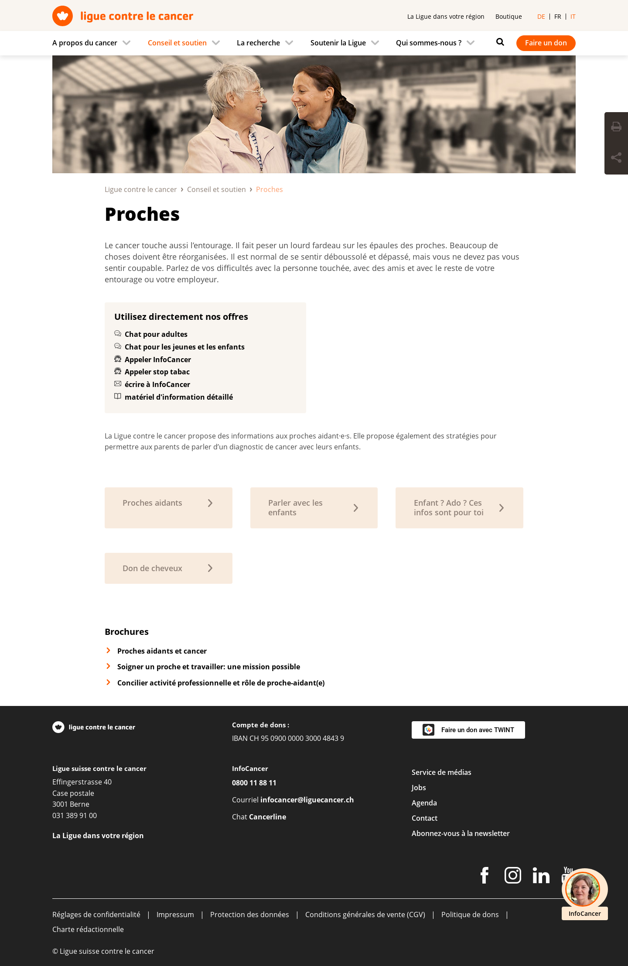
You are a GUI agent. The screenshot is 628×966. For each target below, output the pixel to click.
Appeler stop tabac (157, 372)
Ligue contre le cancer (141, 189)
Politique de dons (470, 914)
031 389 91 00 (74, 815)
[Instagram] (513, 877)
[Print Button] (616, 128)
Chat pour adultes (156, 334)
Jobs (419, 787)
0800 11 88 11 (254, 783)
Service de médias (441, 772)
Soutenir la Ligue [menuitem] (338, 43)
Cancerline (267, 817)
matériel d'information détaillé (179, 397)
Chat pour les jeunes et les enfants (185, 347)
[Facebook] (484, 877)
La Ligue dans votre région (446, 16)
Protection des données (249, 914)
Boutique (508, 16)
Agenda (424, 803)
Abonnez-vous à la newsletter (461, 833)
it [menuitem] (573, 16)
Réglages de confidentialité (96, 914)
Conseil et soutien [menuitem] (177, 43)
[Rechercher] (498, 42)
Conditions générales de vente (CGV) (365, 914)
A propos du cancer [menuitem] (84, 43)
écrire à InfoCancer (157, 384)
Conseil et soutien (216, 189)
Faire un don (546, 43)
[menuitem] (94, 43)
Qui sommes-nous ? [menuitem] (428, 43)
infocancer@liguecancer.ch (307, 800)
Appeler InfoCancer (158, 359)
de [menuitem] (541, 16)
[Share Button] (616, 159)
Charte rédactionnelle (88, 929)
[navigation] (314, 43)
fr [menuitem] (557, 16)
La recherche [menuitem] (258, 43)
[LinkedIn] (541, 877)
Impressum (175, 914)
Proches (142, 213)
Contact (424, 818)
